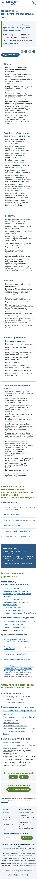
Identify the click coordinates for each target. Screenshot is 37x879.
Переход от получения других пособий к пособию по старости (17, 172)
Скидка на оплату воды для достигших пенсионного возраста (18, 366)
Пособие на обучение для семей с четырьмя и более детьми (18, 420)
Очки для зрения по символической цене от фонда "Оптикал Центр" (19, 459)
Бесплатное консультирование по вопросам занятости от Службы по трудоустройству (18, 314)
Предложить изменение (18, 789)
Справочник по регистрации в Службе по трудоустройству (17, 268)
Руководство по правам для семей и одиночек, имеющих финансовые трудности (19, 558)
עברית (4, 18)
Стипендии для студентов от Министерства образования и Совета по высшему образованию (18, 444)
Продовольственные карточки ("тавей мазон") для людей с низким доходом (19, 393)
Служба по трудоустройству (14, 654)
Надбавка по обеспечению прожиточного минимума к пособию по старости (16, 155)
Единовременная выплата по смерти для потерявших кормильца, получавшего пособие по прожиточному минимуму (19, 473)
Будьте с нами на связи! (10, 822)
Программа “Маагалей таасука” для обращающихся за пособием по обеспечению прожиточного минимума (19, 292)
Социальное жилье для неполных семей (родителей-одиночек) (18, 353)
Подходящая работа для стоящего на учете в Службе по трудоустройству (18, 81)
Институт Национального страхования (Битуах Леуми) (19, 648)
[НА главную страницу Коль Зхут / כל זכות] (13, 3)
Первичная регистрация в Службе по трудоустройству (18, 227)
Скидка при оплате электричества (18, 370)
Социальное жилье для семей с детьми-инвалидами (17, 358)
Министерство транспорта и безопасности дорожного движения (19, 668)
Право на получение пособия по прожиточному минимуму (18, 75)
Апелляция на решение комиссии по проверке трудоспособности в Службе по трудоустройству (18, 245)
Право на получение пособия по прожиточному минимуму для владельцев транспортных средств (18, 102)
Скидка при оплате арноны (15, 362)
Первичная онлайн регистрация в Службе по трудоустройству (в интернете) (18, 88)
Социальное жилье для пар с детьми (16, 348)
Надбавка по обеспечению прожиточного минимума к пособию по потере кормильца (17, 148)
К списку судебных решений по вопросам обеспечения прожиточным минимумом (16, 699)
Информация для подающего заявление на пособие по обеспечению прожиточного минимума (16, 118)
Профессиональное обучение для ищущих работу (18, 285)
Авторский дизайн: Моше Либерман (26, 819)
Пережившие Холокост (12, 525)
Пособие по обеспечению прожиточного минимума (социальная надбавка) (15, 141)
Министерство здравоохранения (16, 670)
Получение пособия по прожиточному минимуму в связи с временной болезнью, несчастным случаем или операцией (19, 187)
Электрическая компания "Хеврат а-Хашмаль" (17, 673)
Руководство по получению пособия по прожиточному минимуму (16, 69)
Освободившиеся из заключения (16, 536)
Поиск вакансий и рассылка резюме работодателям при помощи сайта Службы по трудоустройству (19, 320)
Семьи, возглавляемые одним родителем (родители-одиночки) (20, 508)
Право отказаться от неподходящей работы (19, 326)
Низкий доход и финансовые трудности (16, 552)
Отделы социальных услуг (14, 627)
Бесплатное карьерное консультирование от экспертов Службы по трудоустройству (17, 300)
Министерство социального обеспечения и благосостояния (16, 641)
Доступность (6, 817)
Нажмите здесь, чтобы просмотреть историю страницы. (16, 801)
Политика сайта (7, 819)
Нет (23, 777)
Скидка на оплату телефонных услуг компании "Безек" (19, 374)
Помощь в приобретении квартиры (19, 344)
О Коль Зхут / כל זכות (8, 812)
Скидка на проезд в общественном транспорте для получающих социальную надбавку (18, 400)
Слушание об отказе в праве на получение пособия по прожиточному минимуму (17, 262)
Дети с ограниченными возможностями (19, 520)
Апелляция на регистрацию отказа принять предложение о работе (18, 256)
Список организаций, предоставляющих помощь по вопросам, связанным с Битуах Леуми (19, 610)
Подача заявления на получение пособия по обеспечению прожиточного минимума (18, 221)
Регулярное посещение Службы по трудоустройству (18, 232)
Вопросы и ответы (11, 756)
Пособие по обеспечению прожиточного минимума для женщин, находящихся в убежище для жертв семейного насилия (18, 178)
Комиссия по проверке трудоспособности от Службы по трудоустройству (18, 238)
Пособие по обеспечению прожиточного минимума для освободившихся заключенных (17, 195)
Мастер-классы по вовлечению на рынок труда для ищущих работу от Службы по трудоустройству (19, 307)
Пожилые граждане (11, 515)
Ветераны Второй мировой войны (17, 531)
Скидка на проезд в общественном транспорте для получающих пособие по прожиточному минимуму (18, 408)
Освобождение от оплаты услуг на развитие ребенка (18, 415)
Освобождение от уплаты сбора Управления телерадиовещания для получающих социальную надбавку (19, 435)
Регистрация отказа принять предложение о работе (16, 251)
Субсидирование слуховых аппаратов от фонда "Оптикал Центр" (16, 465)
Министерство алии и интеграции (17, 659)
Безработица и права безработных (18, 563)
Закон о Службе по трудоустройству (18, 717)
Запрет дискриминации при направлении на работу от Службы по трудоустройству (18, 95)
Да (13, 777)
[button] (3, 3)
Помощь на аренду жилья (15, 341)
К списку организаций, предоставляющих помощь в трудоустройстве (15, 602)
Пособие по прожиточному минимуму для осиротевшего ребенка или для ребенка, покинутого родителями (16, 203)
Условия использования (18, 867)
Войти (4, 829)
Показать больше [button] (9, 43)
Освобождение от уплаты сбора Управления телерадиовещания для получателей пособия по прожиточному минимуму (19, 427)
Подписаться (27, 838)
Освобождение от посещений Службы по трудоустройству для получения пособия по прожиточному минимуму (17, 110)
